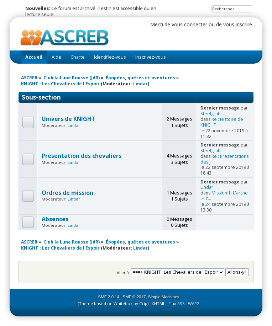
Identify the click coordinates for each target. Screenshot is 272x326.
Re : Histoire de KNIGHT (221, 122)
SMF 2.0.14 (109, 297)
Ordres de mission (67, 193)
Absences (55, 219)
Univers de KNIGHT (68, 119)
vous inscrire (237, 24)
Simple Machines (163, 297)
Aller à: (123, 272)
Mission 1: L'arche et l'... (224, 196)
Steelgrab (210, 114)
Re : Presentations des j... (224, 159)
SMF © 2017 (134, 297)
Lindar (140, 84)
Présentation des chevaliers (81, 156)
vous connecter (189, 24)
